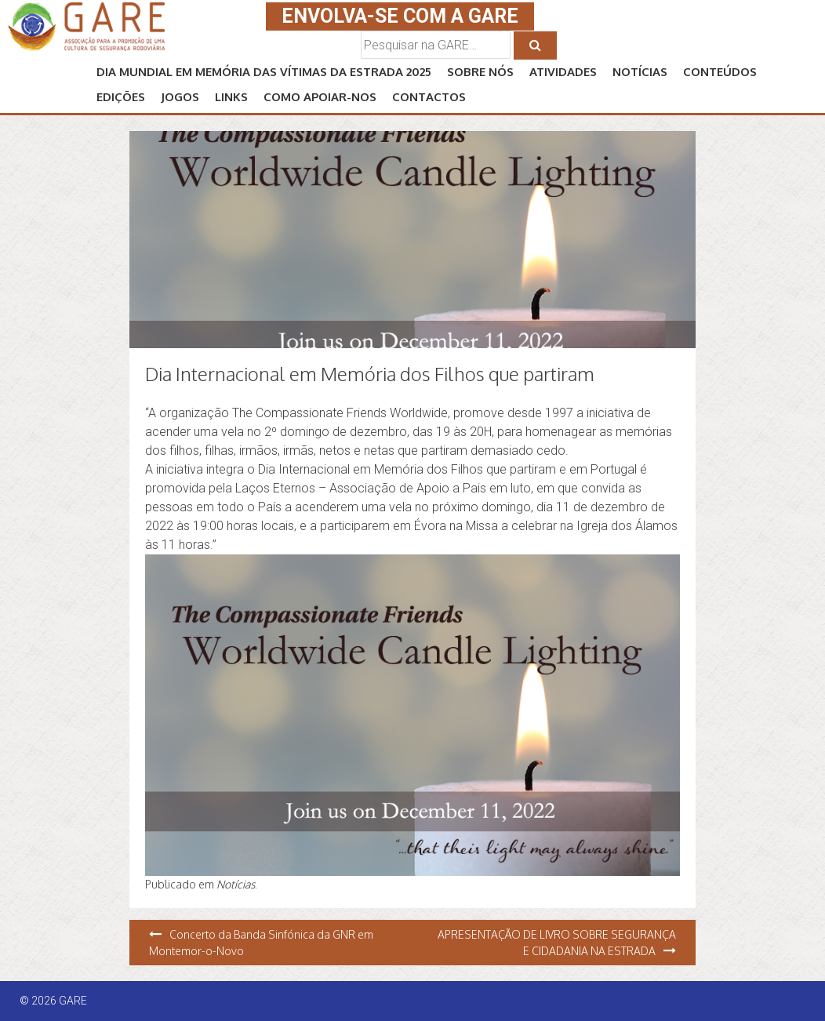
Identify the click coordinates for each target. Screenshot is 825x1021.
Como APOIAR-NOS (319, 96)
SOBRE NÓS (480, 71)
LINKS (231, 96)
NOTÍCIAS (639, 71)
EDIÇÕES (120, 96)
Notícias (235, 884)
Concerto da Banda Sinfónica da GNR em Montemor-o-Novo (261, 942)
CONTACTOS (429, 96)
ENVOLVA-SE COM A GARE (400, 16)
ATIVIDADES (563, 71)
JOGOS (180, 96)
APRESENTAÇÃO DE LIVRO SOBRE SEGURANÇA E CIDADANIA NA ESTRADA (557, 942)
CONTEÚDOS (720, 71)
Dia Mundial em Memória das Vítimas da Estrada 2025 (263, 71)
